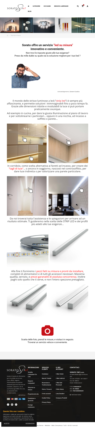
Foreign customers (31, 406)
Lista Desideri (60, 393)
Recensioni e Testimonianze (46, 384)
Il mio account (46, 393)
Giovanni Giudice (75, 91)
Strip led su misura (31, 389)
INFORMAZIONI (30, 423)
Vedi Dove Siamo (75, 394)
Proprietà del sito (33, 394)
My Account (87, 6)
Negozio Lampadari (31, 382)
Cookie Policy (46, 398)
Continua (22, 395)
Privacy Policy (46, 402)
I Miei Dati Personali (59, 384)
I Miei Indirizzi (60, 378)
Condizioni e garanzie (32, 399)
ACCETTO (6, 423)
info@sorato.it (78, 383)
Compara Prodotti (61, 398)
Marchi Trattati (46, 378)
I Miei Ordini (59, 374)
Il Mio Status (60, 389)
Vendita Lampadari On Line (32, 374)
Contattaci (45, 374)
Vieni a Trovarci (47, 389)
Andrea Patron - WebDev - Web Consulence (48, 425)
